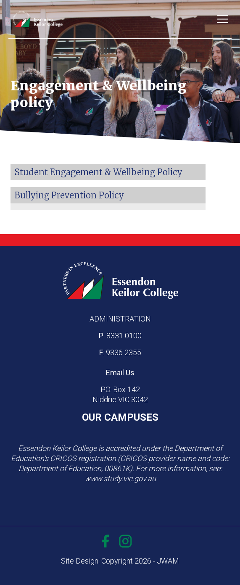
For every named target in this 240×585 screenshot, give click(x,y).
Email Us (120, 372)
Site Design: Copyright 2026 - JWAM (120, 560)
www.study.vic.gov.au (120, 478)
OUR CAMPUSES (120, 417)
